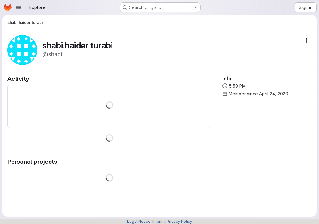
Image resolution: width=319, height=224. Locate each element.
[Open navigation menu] (18, 7)
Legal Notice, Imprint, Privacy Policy (159, 221)
